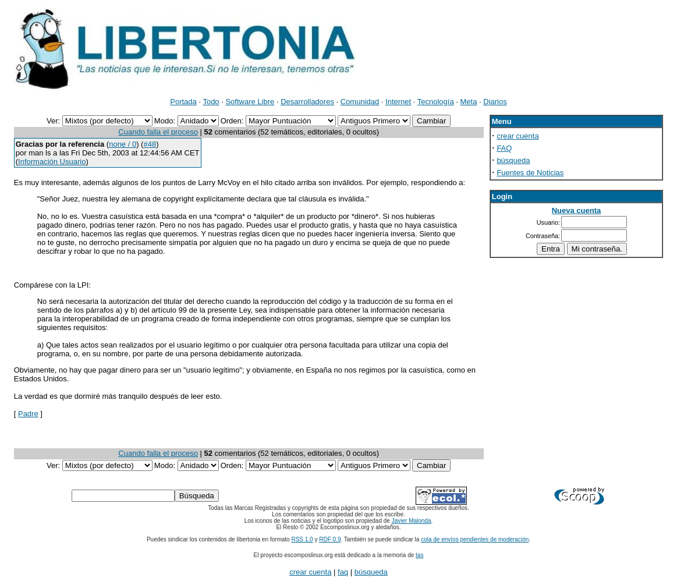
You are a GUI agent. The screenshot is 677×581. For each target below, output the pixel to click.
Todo (211, 101)
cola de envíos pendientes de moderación (475, 539)
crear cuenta (517, 136)
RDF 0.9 (330, 539)
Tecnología (435, 101)
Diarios (494, 101)
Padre (28, 413)
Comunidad (360, 101)
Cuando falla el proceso (158, 131)
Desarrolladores (307, 101)
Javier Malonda (411, 521)
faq (343, 572)
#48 (149, 144)
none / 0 (122, 144)
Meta (468, 101)
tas (419, 555)
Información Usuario (52, 161)
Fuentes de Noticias (530, 172)
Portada (183, 101)
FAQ (504, 148)
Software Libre (249, 101)
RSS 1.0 (302, 539)
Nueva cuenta (576, 210)
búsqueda (513, 160)
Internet (398, 101)
